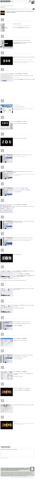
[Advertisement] (17, 91)
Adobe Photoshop (7, 5)
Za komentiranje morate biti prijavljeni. (17, 454)
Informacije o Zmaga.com (30, 479)
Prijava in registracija (28, 3)
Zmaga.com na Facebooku (15, 479)
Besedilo (11, 5)
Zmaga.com (4, 1)
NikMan (4, 9)
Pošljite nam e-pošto (22, 479)
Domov (1, 5)
